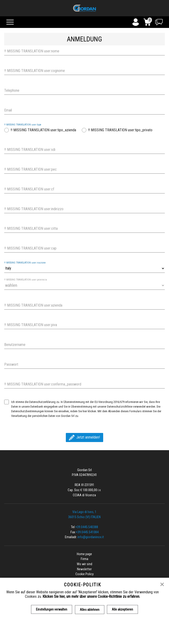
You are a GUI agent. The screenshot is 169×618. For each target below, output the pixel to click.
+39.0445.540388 (86, 527)
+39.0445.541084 (87, 532)
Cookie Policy (84, 574)
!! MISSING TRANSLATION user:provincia (25, 279)
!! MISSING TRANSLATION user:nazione (25, 262)
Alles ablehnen (89, 609)
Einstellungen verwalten (51, 609)
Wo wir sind (84, 564)
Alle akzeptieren (122, 609)
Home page (84, 554)
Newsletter (84, 569)
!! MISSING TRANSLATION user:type (22, 124)
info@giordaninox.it (90, 537)
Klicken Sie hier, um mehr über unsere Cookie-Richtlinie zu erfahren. (91, 596)
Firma (84, 559)
